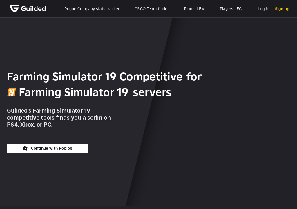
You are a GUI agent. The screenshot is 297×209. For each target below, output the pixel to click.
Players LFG (231, 8)
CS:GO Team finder (152, 8)
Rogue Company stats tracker (91, 8)
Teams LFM (194, 8)
